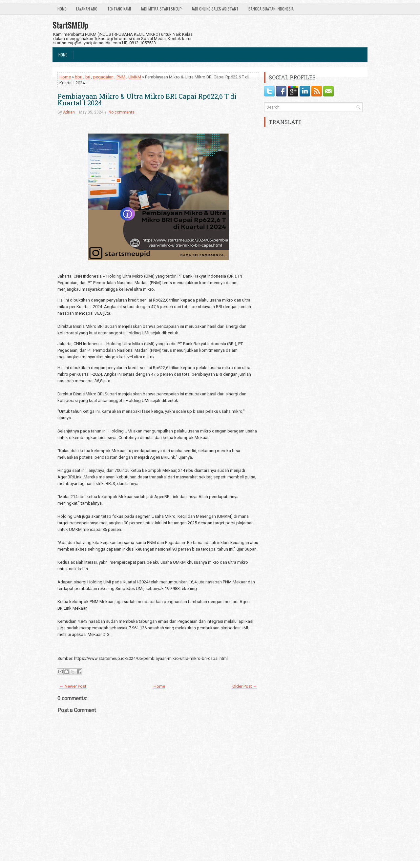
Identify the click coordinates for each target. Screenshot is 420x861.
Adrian (69, 112)
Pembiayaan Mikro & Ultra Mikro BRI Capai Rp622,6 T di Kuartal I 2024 (147, 99)
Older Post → (244, 686)
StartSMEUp (70, 25)
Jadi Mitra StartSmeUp (161, 8)
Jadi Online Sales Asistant (215, 8)
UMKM (134, 76)
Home (61, 8)
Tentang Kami (119, 8)
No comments (122, 112)
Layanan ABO (86, 8)
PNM (120, 76)
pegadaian (103, 76)
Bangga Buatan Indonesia (271, 8)
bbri (78, 76)
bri (87, 76)
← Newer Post (72, 686)
